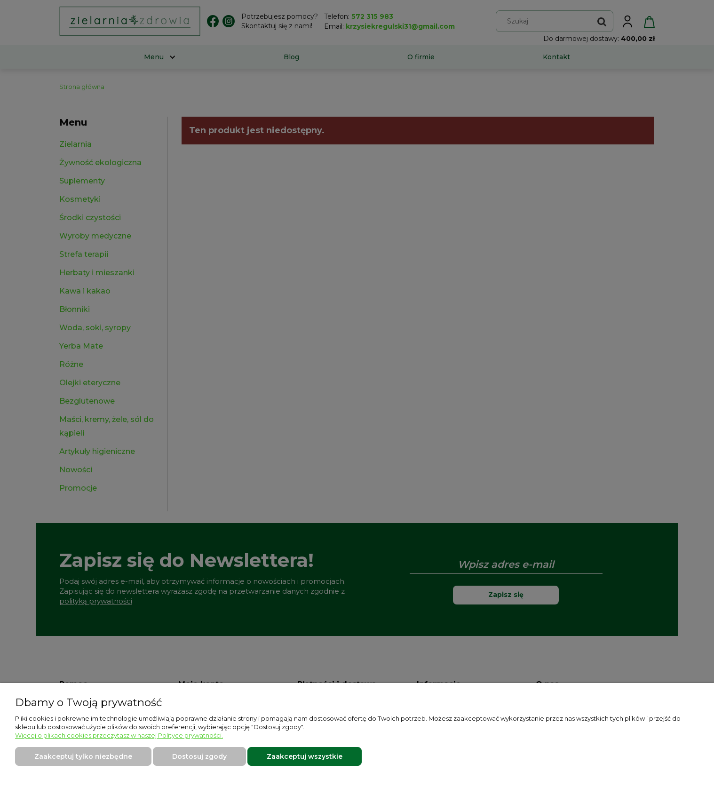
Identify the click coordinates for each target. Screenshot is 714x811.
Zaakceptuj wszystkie (304, 756)
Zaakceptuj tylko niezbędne (83, 756)
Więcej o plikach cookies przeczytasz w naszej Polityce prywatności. (119, 735)
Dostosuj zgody (199, 756)
